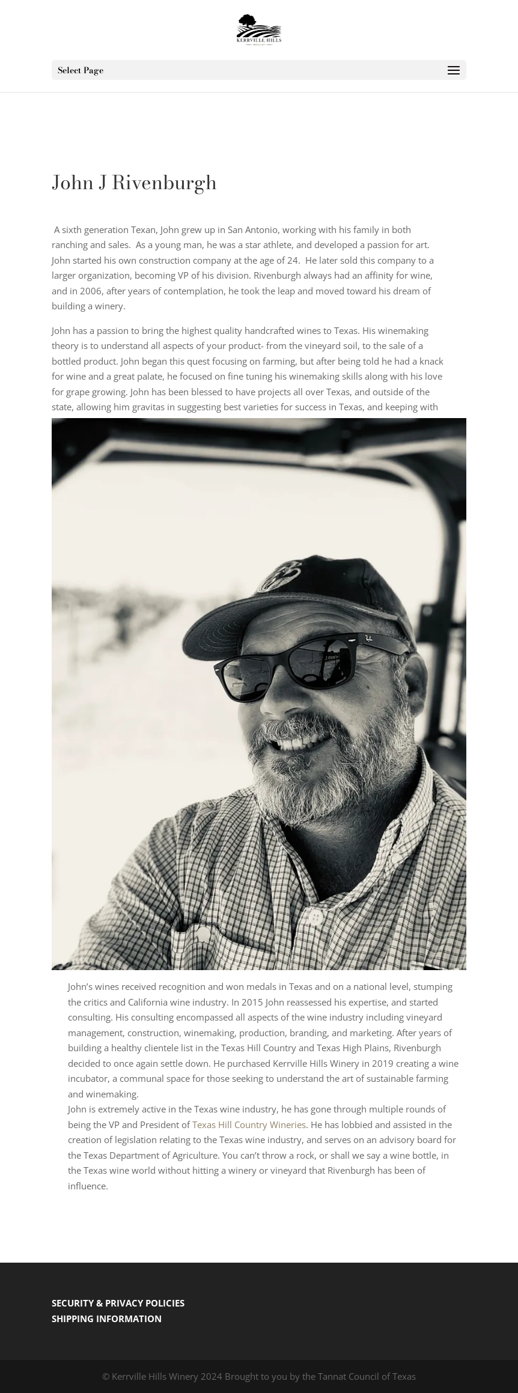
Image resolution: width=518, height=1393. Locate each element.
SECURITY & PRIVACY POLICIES (118, 1303)
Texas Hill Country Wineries (249, 1124)
